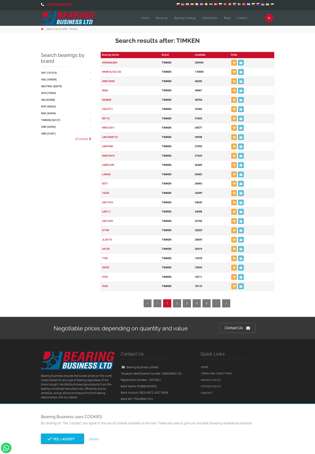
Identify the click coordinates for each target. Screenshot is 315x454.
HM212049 (108, 81)
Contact (242, 18)
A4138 (106, 248)
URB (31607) (48, 133)
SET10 (106, 118)
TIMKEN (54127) (50, 120)
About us (162, 18)
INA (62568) (48, 99)
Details (94, 439)
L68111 (106, 211)
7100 (105, 258)
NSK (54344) (48, 113)
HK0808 (106, 99)
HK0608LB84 (109, 62)
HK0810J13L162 (111, 71)
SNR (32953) (48, 126)
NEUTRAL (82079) (51, 86)
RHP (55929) (48, 106)
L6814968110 (110, 137)
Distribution (210, 18)
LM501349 (108, 164)
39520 (105, 267)
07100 (105, 230)
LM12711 (107, 109)
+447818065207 (58, 4)
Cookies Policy (211, 386)
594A (105, 286)
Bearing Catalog (185, 18)
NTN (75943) (48, 93)
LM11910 (107, 202)
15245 (105, 192)
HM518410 (108, 155)
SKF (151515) (49, 72)
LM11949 (107, 220)
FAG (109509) (49, 79)
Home (145, 18)
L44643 (106, 174)
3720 (105, 276)
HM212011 (108, 127)
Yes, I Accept (62, 439)
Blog (227, 18)
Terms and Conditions (216, 373)
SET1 (105, 183)
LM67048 (107, 146)
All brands (83, 139)
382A (105, 90)
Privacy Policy (211, 380)
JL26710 (107, 239)
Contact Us (237, 328)
